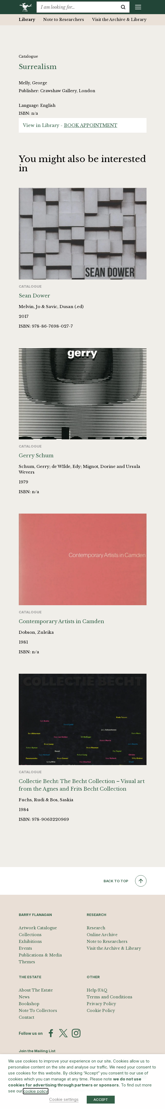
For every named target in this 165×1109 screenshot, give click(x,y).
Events (25, 948)
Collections (30, 934)
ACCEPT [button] (101, 1099)
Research (96, 927)
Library (27, 19)
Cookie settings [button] (64, 1099)
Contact (26, 1017)
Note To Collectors (38, 1010)
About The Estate (36, 990)
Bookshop (29, 1003)
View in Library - (70, 125)
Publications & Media (40, 955)
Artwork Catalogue (38, 927)
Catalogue (28, 56)
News (24, 997)
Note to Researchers (63, 19)
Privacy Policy (101, 1003)
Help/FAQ (97, 990)
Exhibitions (30, 941)
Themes (27, 961)
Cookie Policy (101, 1010)
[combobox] (77, 7)
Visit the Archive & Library (119, 19)
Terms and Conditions (109, 997)
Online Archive (102, 934)
